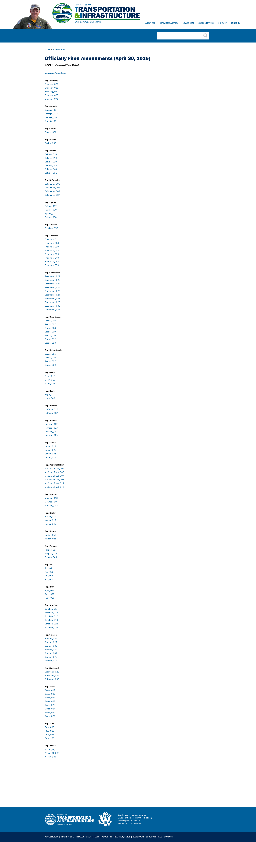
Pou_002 (49, 572)
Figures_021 (51, 213)
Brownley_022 (51, 91)
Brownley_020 (51, 84)
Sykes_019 (50, 690)
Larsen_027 (50, 450)
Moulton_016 (51, 498)
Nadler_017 (50, 520)
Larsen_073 (50, 457)
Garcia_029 (50, 365)
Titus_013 (49, 730)
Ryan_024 (49, 590)
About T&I (150, 23)
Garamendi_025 (52, 291)
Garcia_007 (50, 324)
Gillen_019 (50, 379)
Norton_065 (50, 538)
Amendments (59, 49)
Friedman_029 (52, 246)
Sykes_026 (50, 716)
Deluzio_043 (51, 165)
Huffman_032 (51, 413)
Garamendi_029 (52, 302)
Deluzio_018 (51, 154)
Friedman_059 (52, 265)
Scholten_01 (51, 608)
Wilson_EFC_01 (52, 753)
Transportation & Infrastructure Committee (69, 822)
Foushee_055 (51, 228)
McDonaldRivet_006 (54, 472)
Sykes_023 (50, 705)
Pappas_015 (51, 553)
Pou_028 (49, 575)
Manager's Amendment (56, 73)
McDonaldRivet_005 (54, 468)
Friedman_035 (52, 254)
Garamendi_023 (52, 283)
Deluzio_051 (51, 172)
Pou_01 (48, 568)
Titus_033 (49, 734)
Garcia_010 (50, 335)
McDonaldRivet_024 (54, 483)
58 (55, 535)
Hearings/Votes (122, 836)
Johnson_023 (51, 427)
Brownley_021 (51, 87)
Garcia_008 (50, 328)
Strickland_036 (52, 679)
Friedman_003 (52, 243)
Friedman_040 (52, 257)
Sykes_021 (50, 697)
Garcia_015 (50, 353)
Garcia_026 (50, 357)
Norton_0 (49, 535)
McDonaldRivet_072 (54, 487)
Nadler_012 (50, 516)
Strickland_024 (52, 675)
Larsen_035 (50, 453)
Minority (235, 23)
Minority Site (67, 836)
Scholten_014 (51, 612)
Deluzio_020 (51, 161)
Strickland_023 (52, 671)
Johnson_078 (51, 431)
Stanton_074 (51, 660)
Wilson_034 (51, 756)
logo (105, 819)
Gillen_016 (50, 376)
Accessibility (51, 836)
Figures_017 (51, 206)
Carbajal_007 (51, 110)
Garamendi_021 (52, 276)
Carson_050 (50, 132)
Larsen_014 (50, 446)
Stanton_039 (51, 649)
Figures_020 (51, 209)
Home (47, 49)
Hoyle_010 (50, 394)
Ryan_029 (49, 597)
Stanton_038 (51, 645)
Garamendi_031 (52, 309)
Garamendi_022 (52, 280)
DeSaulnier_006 (52, 183)
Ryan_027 (49, 594)
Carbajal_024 (51, 117)
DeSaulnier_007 (52, 187)
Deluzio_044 (51, 169)
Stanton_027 (51, 642)
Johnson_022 (51, 424)
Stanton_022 (51, 638)
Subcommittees (206, 23)
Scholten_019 (51, 620)
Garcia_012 (50, 339)
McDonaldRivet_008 (54, 479)
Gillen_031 (50, 383)
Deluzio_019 (51, 158)
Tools (97, 836)
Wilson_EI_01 (51, 749)
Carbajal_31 (50, 121)
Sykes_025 (50, 712)
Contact (222, 23)
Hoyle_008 (50, 398)
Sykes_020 (50, 693)
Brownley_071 (51, 98)
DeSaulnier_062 (52, 191)
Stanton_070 (51, 657)
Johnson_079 (51, 435)
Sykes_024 (50, 708)
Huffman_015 (51, 409)
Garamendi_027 (52, 294)
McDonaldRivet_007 (54, 475)
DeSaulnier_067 (52, 195)
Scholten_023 (51, 623)
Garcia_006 (50, 320)
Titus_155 (49, 738)
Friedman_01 (51, 239)
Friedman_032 (52, 250)
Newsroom (188, 23)
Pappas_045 (51, 557)
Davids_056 (50, 143)
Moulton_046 (51, 501)
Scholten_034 (51, 627)
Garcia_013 (50, 342)
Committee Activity (169, 23)
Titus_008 (49, 727)
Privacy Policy (83, 836)
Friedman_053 (52, 261)
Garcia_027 (50, 361)
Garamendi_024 (52, 287)
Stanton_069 (51, 653)
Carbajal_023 (51, 113)
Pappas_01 (50, 549)
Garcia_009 (50, 331)
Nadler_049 (50, 523)
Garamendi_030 (52, 305)
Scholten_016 (51, 616)
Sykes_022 (50, 701)
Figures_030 (51, 217)
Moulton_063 (51, 505)
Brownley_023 (51, 95)
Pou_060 (49, 579)
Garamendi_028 (52, 298)
